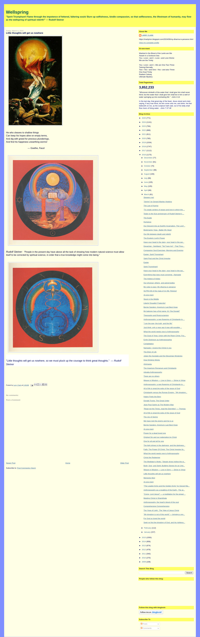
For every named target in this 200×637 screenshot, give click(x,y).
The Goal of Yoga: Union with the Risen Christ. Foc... (165, 336)
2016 (144, 155)
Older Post (124, 463)
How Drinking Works (152, 360)
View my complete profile (149, 43)
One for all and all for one (154, 441)
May (146, 186)
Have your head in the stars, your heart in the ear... (164, 242)
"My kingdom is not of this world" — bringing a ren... (164, 514)
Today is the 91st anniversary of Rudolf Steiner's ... (164, 214)
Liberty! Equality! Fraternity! (155, 303)
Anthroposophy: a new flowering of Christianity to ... (164, 319)
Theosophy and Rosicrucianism (156, 315)
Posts (144, 624)
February (148, 528)
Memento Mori (149, 478)
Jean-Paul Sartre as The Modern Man (159, 405)
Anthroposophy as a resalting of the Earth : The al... (164, 490)
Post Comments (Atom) (26, 468)
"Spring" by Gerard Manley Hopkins (158, 202)
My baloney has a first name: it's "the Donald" (162, 311)
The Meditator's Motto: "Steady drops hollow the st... (164, 462)
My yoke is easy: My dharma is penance (160, 287)
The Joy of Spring (151, 417)
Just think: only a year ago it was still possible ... (163, 327)
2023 (144, 126)
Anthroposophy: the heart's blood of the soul (161, 502)
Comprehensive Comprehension (156, 506)
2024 (144, 122)
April (146, 190)
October (147, 166)
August (147, 174)
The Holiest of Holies (152, 279)
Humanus (147, 222)
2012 (144, 550)
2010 (144, 558)
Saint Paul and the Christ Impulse (157, 258)
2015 (144, 537)
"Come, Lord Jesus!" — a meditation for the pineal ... (165, 494)
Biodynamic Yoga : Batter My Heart (158, 230)
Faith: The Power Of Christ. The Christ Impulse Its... (164, 449)
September (148, 170)
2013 (144, 545)
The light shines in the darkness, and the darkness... (164, 445)
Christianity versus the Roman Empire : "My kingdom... (165, 392)
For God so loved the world (154, 518)
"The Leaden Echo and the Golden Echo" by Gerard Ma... (167, 486)
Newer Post (10, 463)
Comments (146, 628)
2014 (144, 541)
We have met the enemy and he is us (158, 421)
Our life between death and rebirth (157, 234)
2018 (144, 146)
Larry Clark (147, 35)
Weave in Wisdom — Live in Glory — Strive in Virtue (165, 380)
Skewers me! (149, 197)
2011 (144, 554)
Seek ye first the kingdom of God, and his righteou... (164, 522)
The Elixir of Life (150, 352)
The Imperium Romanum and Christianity (160, 368)
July (146, 178)
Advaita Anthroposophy (153, 372)
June (146, 182)
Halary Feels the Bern (152, 397)
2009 (144, 562)
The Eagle (148, 218)
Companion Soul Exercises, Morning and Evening (163, 250)
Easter (146, 262)
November (148, 162)
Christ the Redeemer (152, 457)
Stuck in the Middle (151, 299)
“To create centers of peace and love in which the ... (164, 210)
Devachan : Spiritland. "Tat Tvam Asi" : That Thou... (164, 246)
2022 (144, 130)
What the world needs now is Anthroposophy (161, 332)
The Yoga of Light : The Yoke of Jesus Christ (161, 510)
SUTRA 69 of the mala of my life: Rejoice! (160, 291)
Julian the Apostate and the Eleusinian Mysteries (163, 356)
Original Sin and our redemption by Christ (160, 437)
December (148, 158)
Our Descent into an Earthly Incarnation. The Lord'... (164, 226)
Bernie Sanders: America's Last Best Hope (161, 307)
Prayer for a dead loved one (155, 433)
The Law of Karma (151, 206)
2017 (144, 150)
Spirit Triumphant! (151, 267)
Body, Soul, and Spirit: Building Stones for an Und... (164, 466)
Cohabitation (149, 344)
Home (67, 463)
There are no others (151, 376)
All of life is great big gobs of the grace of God (162, 388)
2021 (144, 134)
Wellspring (17, 12)
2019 (144, 142)
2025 (144, 118)
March (147, 194)
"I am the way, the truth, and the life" (158, 323)
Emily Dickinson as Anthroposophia (158, 340)
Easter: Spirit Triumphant (153, 254)
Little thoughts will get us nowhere (157, 474)
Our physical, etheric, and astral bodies (159, 283)
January (147, 532)
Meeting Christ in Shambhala (155, 498)
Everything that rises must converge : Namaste (162, 275)
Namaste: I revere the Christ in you (158, 348)
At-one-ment (149, 295)
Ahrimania (148, 364)
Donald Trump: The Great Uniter (156, 401)
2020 (144, 138)
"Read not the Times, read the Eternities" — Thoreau (165, 409)
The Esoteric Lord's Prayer (154, 238)
